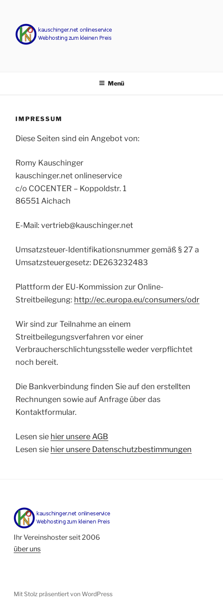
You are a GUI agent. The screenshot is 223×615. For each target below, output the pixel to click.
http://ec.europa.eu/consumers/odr (136, 299)
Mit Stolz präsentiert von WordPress (63, 593)
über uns (27, 549)
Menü (111, 83)
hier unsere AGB (79, 436)
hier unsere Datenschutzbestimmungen (121, 449)
